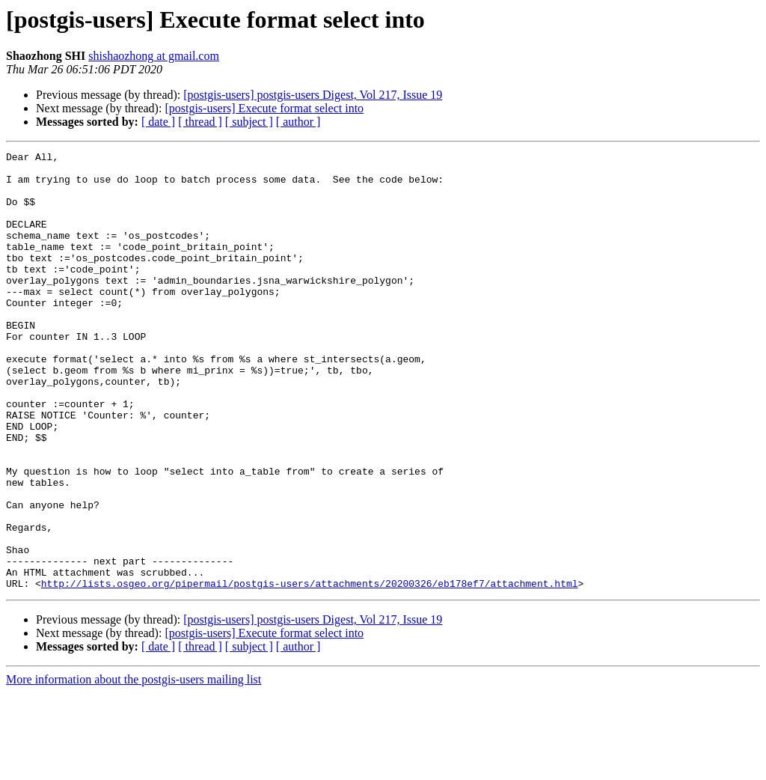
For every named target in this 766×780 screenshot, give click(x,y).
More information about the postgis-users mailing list (133, 767)
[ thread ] (200, 121)
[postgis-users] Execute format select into (264, 108)
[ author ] (298, 121)
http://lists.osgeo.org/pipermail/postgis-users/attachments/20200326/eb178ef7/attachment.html (309, 670)
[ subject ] (249, 121)
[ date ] (158, 121)
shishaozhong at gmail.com (153, 55)
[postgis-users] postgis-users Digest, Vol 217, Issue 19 (312, 94)
